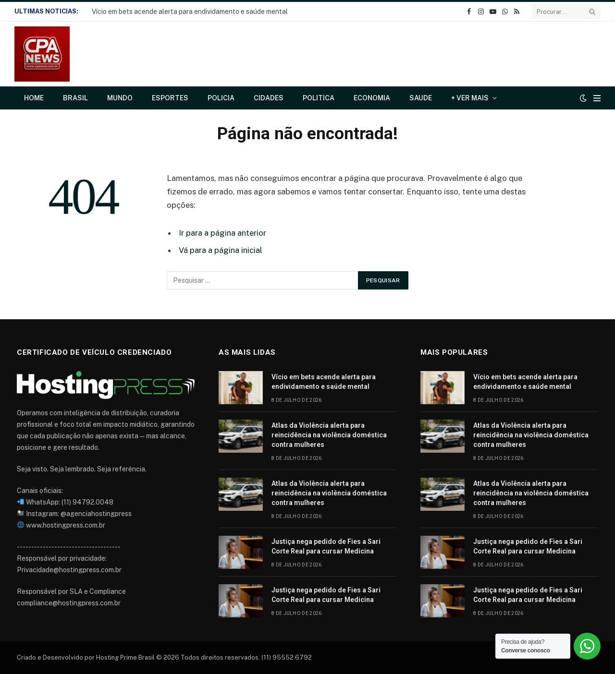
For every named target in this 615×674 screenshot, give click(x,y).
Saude (420, 98)
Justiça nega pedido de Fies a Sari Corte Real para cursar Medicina (326, 546)
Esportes (170, 98)
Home (34, 98)
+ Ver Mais (470, 98)
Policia (221, 98)
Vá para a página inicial (220, 250)
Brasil (75, 98)
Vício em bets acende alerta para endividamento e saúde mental (190, 11)
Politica (318, 98)
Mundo (120, 98)
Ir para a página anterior (222, 233)
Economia (372, 98)
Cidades (268, 98)
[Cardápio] (597, 98)
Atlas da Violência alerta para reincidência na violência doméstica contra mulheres (329, 434)
